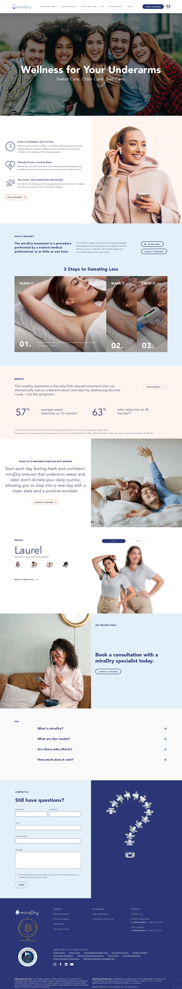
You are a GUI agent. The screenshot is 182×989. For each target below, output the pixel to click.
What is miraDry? (50, 728)
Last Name (53, 809)
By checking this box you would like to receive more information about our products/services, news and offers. (49, 876)
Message (18, 850)
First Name (19, 809)
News (130, 6)
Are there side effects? (55, 749)
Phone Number (21, 836)
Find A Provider (153, 7)
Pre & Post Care (89, 6)
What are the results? (54, 739)
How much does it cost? (56, 759)
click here (151, 981)
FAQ (102, 6)
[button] (103, 729)
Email (18, 823)
